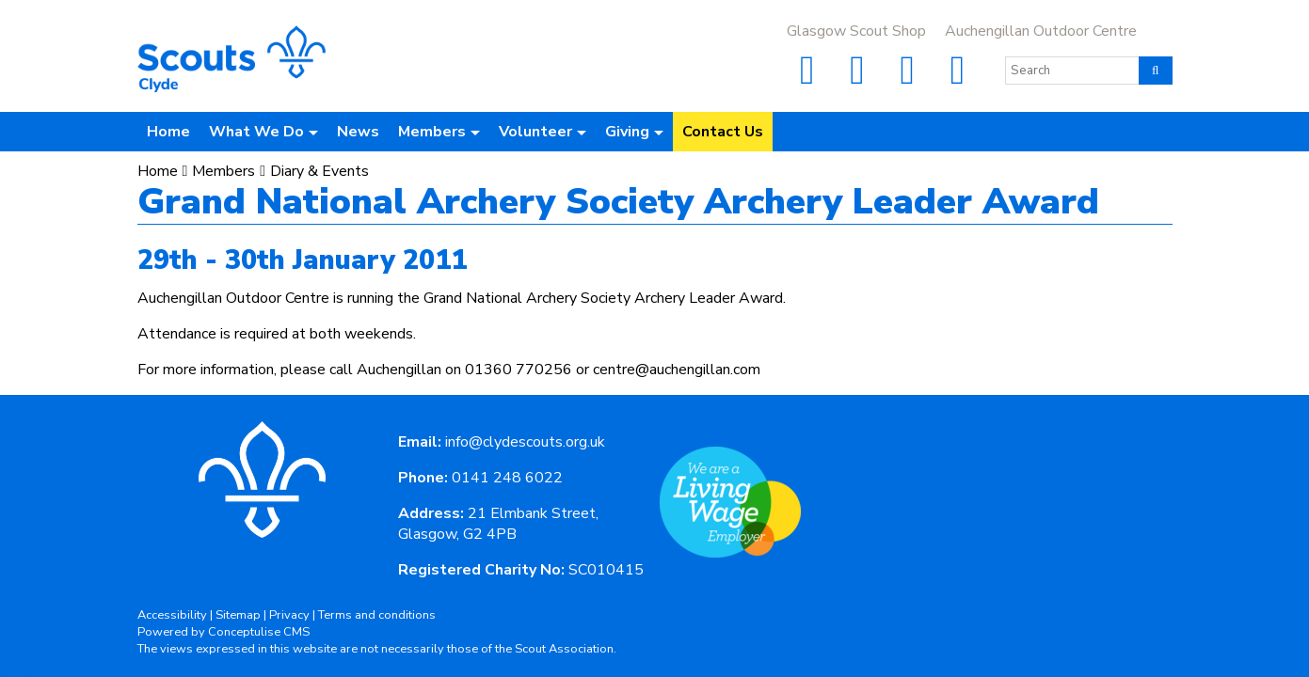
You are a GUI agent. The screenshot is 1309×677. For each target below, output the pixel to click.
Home (168, 131)
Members (223, 171)
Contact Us (722, 131)
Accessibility (172, 614)
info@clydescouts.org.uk (525, 442)
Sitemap (238, 614)
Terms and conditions (377, 614)
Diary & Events (319, 171)
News (358, 131)
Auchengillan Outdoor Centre (1041, 31)
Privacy (289, 614)
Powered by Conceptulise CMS (223, 631)
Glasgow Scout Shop (856, 31)
